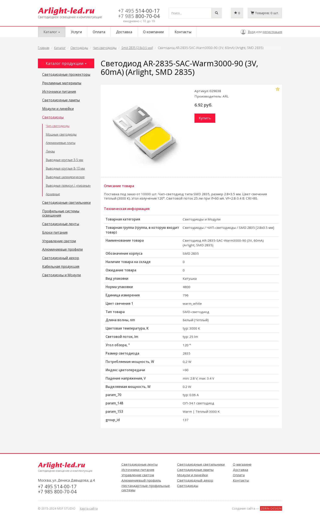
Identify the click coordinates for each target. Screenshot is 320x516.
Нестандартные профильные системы (145, 487)
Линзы (50, 151)
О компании (153, 32)
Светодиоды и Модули (61, 275)
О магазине (242, 464)
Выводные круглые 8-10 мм (65, 168)
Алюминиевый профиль (141, 480)
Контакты (183, 32)
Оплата (99, 32)
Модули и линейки (58, 109)
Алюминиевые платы (60, 143)
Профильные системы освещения (60, 213)
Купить (205, 118)
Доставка (124, 32)
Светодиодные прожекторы (66, 74)
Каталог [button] (51, 32)
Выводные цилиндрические (65, 177)
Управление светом (59, 241)
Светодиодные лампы (61, 100)
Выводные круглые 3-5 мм (64, 160)
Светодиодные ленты (60, 224)
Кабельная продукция (60, 267)
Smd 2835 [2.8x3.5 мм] (137, 48)
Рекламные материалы (61, 83)
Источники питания (59, 92)
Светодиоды (79, 48)
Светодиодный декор (60, 258)
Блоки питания (54, 233)
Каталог (60, 48)
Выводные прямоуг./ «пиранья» (68, 185)
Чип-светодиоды (105, 48)
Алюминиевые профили (62, 249)
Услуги (76, 32)
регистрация (272, 32)
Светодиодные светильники (66, 203)
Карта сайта (89, 508)
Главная (43, 48)
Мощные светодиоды (61, 134)
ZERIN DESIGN (271, 508)
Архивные (53, 194)
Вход (251, 32)
